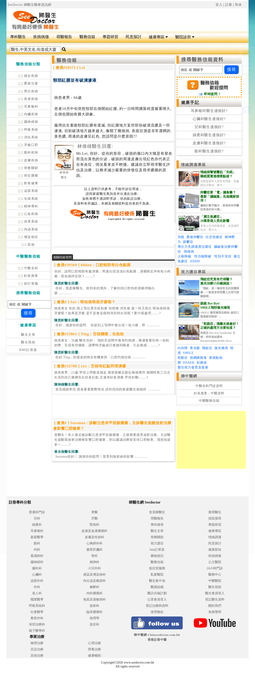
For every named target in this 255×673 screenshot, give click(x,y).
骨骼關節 (28, 168)
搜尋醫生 (214, 512)
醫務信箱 (87, 37)
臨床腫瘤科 (94, 612)
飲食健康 (28, 183)
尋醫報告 (64, 37)
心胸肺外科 (94, 543)
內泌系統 (28, 229)
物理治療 (36, 643)
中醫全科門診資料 (209, 386)
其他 (28, 244)
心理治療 (94, 643)
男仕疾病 (28, 91)
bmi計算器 (157, 549)
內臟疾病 (28, 114)
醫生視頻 (28, 342)
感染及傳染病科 (94, 574)
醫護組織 (157, 587)
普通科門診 (37, 512)
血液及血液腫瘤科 (94, 531)
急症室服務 (157, 568)
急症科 (94, 624)
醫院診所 (184, 37)
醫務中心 (214, 574)
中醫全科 (28, 268)
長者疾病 (28, 99)
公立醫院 (214, 562)
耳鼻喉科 (28, 106)
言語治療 (36, 649)
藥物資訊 (157, 556)
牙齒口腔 (28, 145)
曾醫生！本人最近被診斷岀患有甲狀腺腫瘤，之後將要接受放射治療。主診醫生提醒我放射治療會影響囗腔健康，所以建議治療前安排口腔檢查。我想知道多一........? (112, 439)
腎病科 (94, 524)
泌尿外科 (36, 580)
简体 (238, 4)
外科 (37, 587)
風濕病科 (36, 556)
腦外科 (37, 568)
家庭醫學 (36, 537)
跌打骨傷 (28, 283)
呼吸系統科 (37, 605)
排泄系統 (28, 221)
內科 (37, 549)
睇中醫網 (189, 376)
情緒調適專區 (193, 165)
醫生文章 (28, 334)
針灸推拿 (28, 276)
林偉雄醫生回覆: (95, 146)
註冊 (228, 4)
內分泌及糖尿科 (94, 580)
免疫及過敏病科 (94, 599)
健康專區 (158, 37)
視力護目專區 (193, 272)
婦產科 (37, 524)
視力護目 (157, 543)
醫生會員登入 (215, 593)
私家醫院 (157, 574)
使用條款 (157, 612)
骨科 (94, 556)
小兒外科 (94, 568)
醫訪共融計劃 (157, 593)
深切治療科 (37, 624)
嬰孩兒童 (28, 83)
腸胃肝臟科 (94, 549)
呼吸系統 (28, 129)
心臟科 (37, 574)
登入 (219, 4)
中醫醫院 (214, 580)
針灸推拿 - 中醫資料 (209, 393)
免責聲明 (214, 612)
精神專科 (28, 206)
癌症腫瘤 (28, 175)
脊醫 (94, 512)
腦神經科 (36, 562)
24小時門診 (215, 568)
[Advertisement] (151, 19)
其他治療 (36, 655)
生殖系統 (28, 198)
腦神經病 (28, 122)
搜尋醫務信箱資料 (202, 59)
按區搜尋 (214, 518)
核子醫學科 (37, 630)
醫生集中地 (157, 580)
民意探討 (133, 37)
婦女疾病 (28, 76)
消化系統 (28, 137)
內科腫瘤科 (94, 593)
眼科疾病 (28, 152)
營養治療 (94, 649)
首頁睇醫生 (157, 512)
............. (104, 290)
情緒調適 (214, 537)
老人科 (37, 593)
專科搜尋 (157, 524)
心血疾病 (28, 214)
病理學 (94, 618)
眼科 (37, 543)
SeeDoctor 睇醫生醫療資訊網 (30, 4)
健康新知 (214, 549)
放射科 (94, 605)
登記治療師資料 (157, 605)
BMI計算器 (28, 350)
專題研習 (110, 37)
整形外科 (36, 618)
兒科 (37, 518)
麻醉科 (94, 587)
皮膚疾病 (28, 160)
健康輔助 (94, 655)
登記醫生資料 (215, 599)
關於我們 (214, 605)
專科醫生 (18, 37)
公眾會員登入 (157, 599)
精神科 (94, 562)
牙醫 (94, 518)
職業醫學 (36, 599)
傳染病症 (28, 237)
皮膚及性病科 (94, 537)
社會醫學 (36, 612)
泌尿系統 (28, 191)
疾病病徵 (41, 37)
